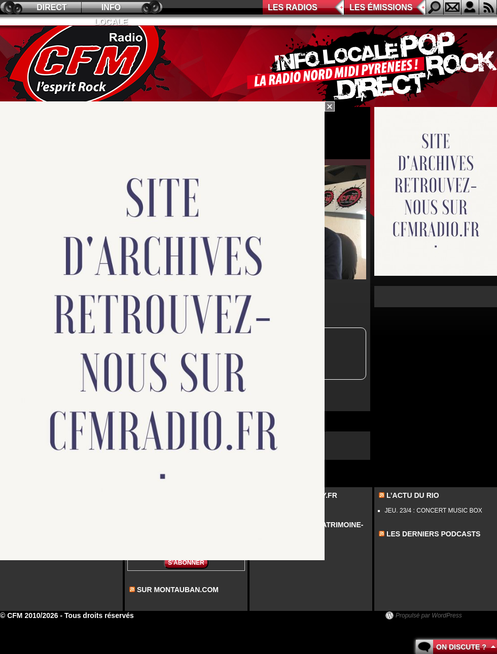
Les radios (292, 7)
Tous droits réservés (99, 615)
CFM (87, 66)
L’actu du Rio (412, 495)
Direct (52, 7)
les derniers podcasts (433, 534)
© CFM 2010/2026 (29, 615)
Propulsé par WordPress (429, 615)
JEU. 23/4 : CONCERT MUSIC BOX (433, 510)
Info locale (111, 9)
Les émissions (380, 7)
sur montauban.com (178, 590)
